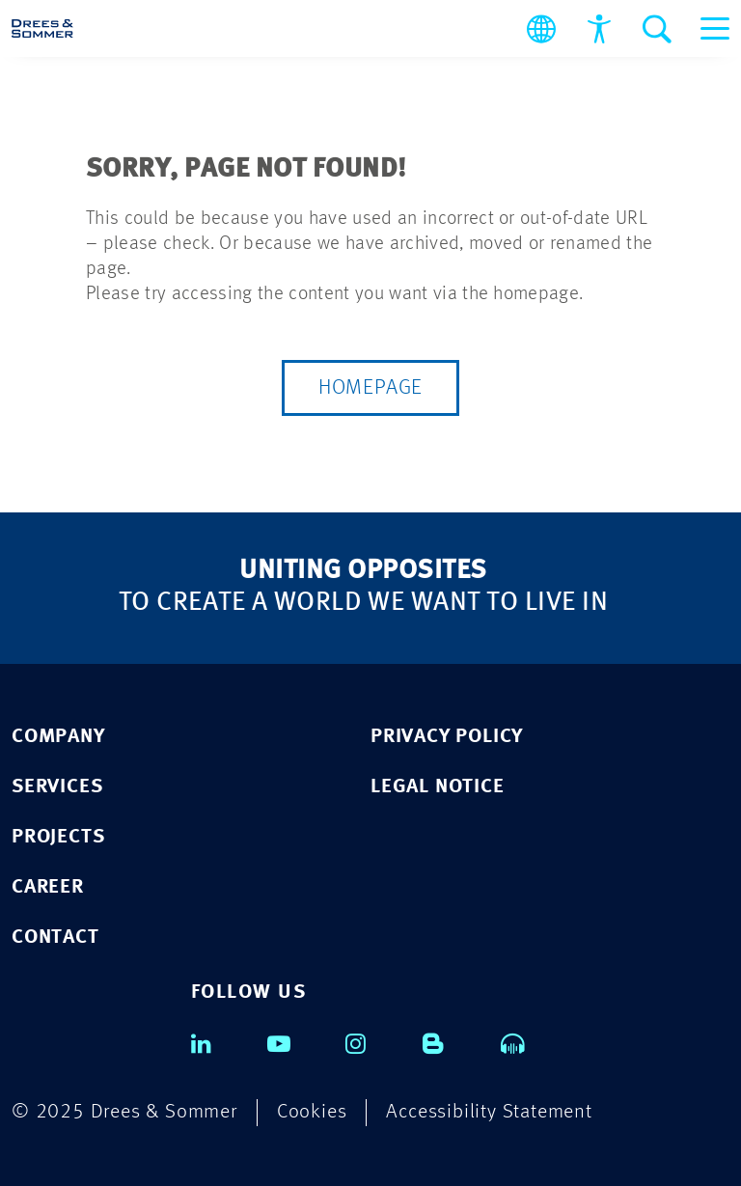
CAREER (48, 887)
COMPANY (58, 737)
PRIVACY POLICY (446, 737)
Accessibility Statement (488, 1112)
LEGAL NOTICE (437, 787)
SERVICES (57, 787)
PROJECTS (58, 837)
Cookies (312, 1112)
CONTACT (55, 937)
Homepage (370, 388)
